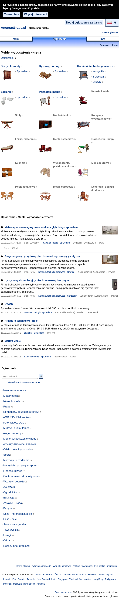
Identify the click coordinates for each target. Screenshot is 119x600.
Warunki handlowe (62, 566)
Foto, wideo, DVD (13, 422)
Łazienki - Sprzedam (34, 333)
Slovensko (48, 574)
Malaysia (17, 584)
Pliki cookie (99, 566)
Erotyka (7, 508)
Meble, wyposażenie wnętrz (19, 438)
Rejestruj (104, 45)
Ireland (6, 579)
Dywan (9, 304)
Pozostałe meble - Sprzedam (56, 243)
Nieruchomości (12, 401)
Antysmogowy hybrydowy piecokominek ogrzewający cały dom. (43, 256)
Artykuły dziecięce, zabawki (19, 444)
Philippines (110, 579)
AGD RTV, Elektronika (16, 417)
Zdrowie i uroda (12, 503)
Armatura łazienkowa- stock (21, 320)
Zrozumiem (11, 14)
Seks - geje (10, 519)
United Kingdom (105, 574)
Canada (21, 579)
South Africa (85, 579)
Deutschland (68, 574)
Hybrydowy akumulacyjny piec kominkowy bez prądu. (37, 280)
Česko (58, 574)
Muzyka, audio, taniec (16, 428)
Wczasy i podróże (14, 481)
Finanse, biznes (12, 470)
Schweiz (92, 574)
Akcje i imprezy (12, 433)
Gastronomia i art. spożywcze (21, 476)
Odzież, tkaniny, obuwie (17, 449)
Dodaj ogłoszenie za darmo (84, 22)
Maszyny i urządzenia (16, 460)
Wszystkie (98, 71)
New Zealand (43, 579)
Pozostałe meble (49, 91)
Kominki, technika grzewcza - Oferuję (56, 272)
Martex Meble (13, 341)
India (53, 579)
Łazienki (6, 91)
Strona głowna (110, 32)
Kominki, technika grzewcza (95, 66)
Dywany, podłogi (49, 66)
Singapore (63, 579)
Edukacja (8, 497)
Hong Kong (97, 579)
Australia (31, 579)
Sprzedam (22, 71)
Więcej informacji (35, 14)
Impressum (112, 566)
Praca (6, 406)
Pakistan (7, 584)
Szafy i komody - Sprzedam (37, 357)
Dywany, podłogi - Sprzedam (38, 312)
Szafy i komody (11, 66)
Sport (6, 454)
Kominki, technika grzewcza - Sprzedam (57, 296)
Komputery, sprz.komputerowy (21, 411)
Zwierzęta (9, 486)
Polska (38, 574)
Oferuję (97, 81)
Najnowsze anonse (14, 390)
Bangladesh (29, 584)
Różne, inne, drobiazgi (16, 545)
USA (13, 579)
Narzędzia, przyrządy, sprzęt (20, 465)
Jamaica (41, 584)
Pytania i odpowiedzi (41, 566)
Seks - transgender (14, 524)
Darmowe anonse (63, 592)
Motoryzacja (10, 395)
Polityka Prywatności (82, 566)
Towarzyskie (10, 529)
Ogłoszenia (7, 58)
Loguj (115, 45)
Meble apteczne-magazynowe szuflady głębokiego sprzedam (41, 227)
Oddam (7, 540)
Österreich (81, 574)
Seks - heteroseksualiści (17, 513)
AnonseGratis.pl (13, 27)
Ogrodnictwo (10, 492)
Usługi (7, 535)
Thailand (73, 579)
